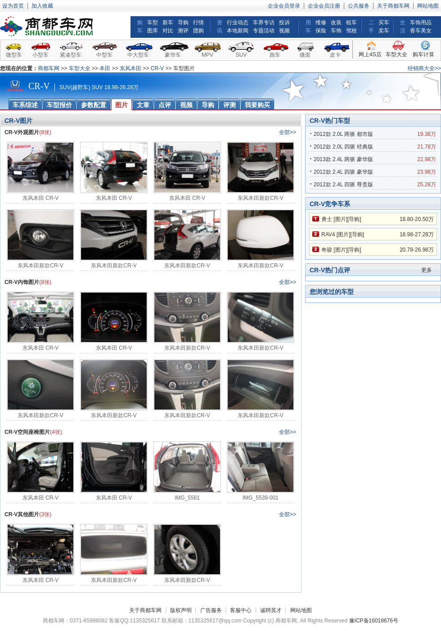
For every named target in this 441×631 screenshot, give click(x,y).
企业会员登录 (284, 6)
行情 (198, 22)
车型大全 (396, 54)
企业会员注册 (324, 6)
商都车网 (48, 68)
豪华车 (173, 55)
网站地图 (428, 6)
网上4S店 (370, 54)
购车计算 (423, 54)
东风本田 (130, 68)
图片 (340, 219)
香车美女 (421, 30)
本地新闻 (237, 30)
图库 (152, 30)
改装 (336, 22)
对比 (167, 30)
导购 (183, 22)
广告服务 (211, 610)
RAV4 (328, 234)
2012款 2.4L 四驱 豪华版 (343, 172)
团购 (198, 30)
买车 (383, 22)
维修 (320, 22)
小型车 (40, 55)
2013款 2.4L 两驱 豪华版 (343, 159)
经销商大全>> (424, 68)
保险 (320, 30)
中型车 (104, 55)
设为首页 (13, 6)
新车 (167, 22)
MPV (207, 55)
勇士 (326, 219)
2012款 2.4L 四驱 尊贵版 (343, 184)
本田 (104, 68)
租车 (351, 22)
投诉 (284, 22)
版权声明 (181, 610)
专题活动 (263, 30)
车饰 (336, 30)
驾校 (351, 30)
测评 (183, 30)
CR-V (157, 68)
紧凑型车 (70, 55)
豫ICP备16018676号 (373, 620)
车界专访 (263, 22)
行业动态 (237, 22)
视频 (284, 30)
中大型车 (138, 55)
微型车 (14, 55)
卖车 (383, 30)
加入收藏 (42, 6)
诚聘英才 (271, 610)
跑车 (275, 55)
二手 (371, 26)
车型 (152, 22)
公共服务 (358, 6)
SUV (241, 55)
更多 (426, 270)
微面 (305, 55)
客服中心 (241, 610)
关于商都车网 (393, 6)
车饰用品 (421, 22)
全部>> (287, 132)
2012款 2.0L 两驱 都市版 (343, 134)
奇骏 (326, 250)
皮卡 (335, 55)
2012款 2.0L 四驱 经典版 (343, 147)
